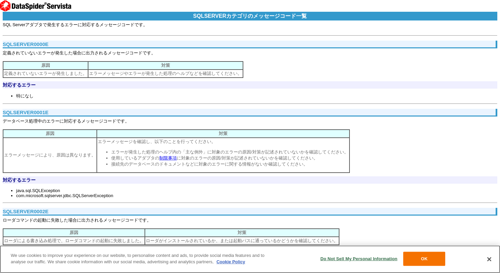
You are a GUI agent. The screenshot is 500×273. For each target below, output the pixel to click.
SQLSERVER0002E (25, 211)
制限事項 (168, 158)
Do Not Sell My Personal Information (358, 258)
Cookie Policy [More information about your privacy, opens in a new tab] (230, 261)
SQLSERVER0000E (25, 44)
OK (424, 258)
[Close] (489, 259)
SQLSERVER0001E (25, 112)
